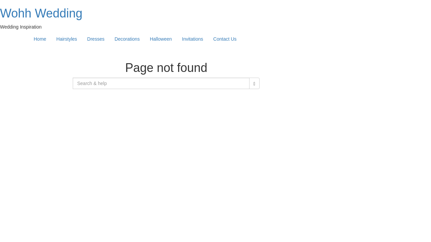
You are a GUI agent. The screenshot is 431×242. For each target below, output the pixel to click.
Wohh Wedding (41, 13)
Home (40, 39)
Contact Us (224, 39)
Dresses (95, 39)
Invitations (192, 39)
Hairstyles (66, 39)
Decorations (127, 39)
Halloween (161, 39)
